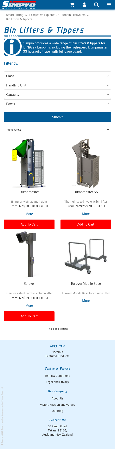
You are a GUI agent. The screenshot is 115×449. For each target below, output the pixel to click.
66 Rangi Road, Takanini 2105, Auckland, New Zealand (57, 430)
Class (10, 76)
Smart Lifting (14, 15)
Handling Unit (16, 85)
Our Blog (57, 411)
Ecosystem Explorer (42, 15)
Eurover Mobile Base (86, 283)
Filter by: (11, 63)
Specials (57, 352)
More (29, 214)
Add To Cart (29, 224)
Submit (57, 117)
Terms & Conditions (57, 376)
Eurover (29, 283)
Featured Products (57, 356)
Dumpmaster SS (86, 192)
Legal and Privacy (57, 382)
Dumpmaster (29, 192)
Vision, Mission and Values (57, 404)
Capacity (12, 94)
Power (10, 104)
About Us (57, 398)
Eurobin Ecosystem (73, 15)
